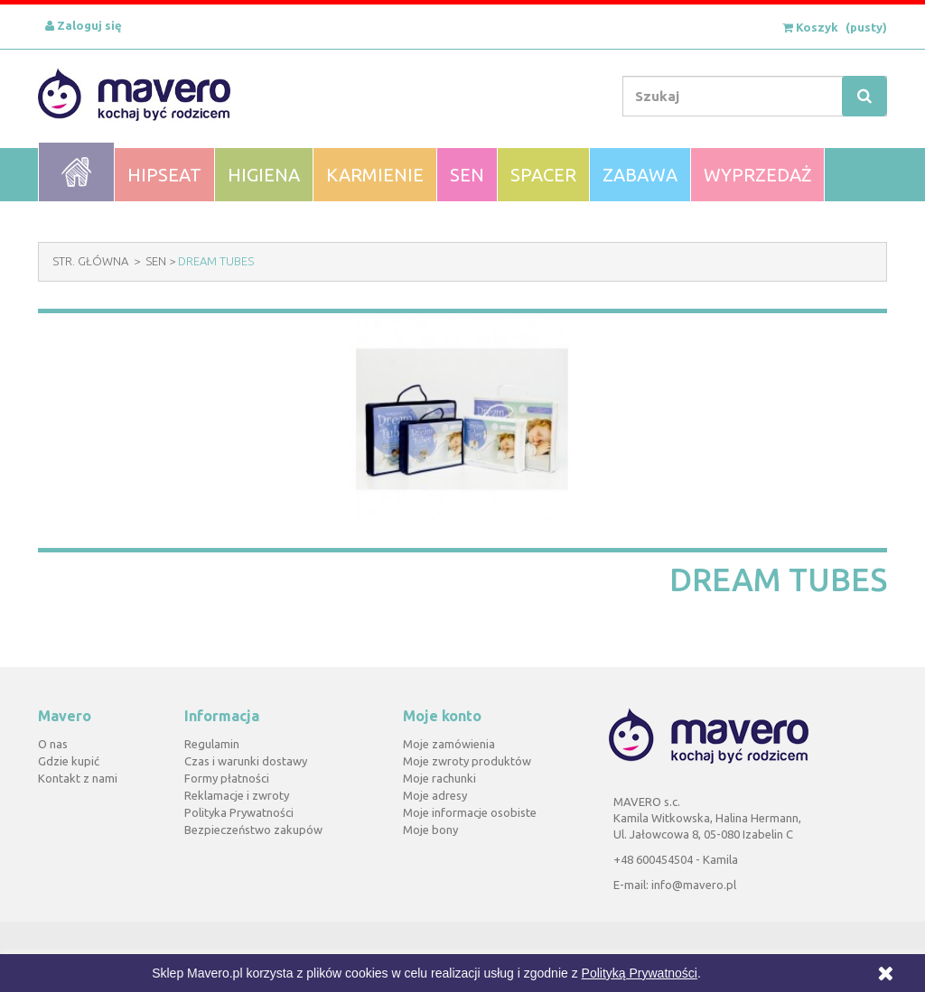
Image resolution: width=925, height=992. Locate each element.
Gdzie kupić (68, 761)
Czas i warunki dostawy (245, 761)
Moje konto (442, 716)
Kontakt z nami (77, 778)
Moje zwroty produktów (467, 761)
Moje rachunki (439, 778)
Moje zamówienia (449, 743)
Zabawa (640, 174)
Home (76, 172)
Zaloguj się (83, 25)
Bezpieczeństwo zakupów (253, 829)
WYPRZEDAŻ (757, 174)
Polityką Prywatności (639, 973)
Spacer (543, 174)
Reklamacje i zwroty (236, 795)
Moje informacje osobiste (470, 812)
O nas (53, 743)
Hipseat (164, 174)
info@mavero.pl (693, 884)
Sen (467, 174)
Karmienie (375, 174)
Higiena (264, 174)
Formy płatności (226, 778)
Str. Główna (90, 261)
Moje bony (430, 829)
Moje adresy (435, 795)
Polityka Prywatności (239, 812)
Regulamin (211, 743)
